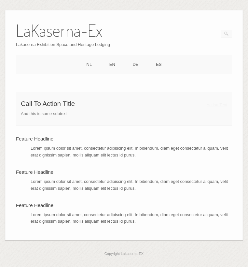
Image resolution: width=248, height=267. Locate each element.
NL (89, 64)
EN (112, 64)
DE (135, 64)
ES (158, 64)
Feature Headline (34, 138)
